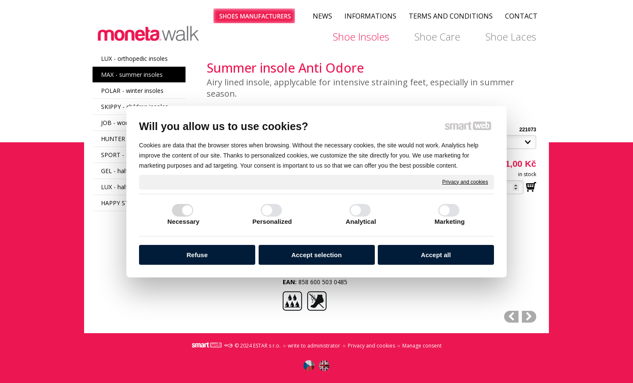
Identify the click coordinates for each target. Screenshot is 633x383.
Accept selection (316, 254)
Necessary (183, 221)
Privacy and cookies (465, 182)
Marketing (449, 221)
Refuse (196, 254)
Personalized (272, 221)
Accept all (436, 254)
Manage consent (422, 345)
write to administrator (314, 345)
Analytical (361, 221)
